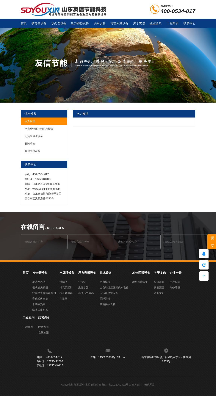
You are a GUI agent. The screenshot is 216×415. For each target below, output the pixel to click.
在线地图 (43, 332)
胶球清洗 (30, 143)
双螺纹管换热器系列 (44, 293)
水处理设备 (58, 23)
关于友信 (139, 23)
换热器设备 (39, 23)
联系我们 (189, 23)
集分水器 (83, 287)
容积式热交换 (40, 298)
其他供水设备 (32, 151)
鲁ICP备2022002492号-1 (116, 384)
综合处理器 (66, 293)
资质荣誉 (159, 287)
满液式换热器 (40, 309)
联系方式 (43, 326)
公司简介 (159, 281)
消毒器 (63, 298)
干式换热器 (38, 304)
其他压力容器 (86, 293)
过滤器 (63, 281)
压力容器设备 (80, 23)
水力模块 (30, 121)
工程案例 (173, 23)
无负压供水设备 (34, 136)
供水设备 (100, 23)
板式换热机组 (40, 287)
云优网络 (149, 384)
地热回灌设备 (119, 23)
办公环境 (175, 287)
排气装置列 (66, 287)
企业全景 (156, 23)
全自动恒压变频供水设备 (39, 128)
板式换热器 (38, 281)
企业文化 (159, 293)
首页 (24, 23)
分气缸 (82, 281)
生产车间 (175, 281)
